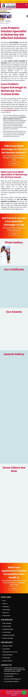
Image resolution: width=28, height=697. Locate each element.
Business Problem (7, 661)
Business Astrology (7, 638)
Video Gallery (6, 609)
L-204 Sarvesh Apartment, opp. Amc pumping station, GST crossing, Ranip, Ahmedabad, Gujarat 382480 (14, 669)
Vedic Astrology (6, 623)
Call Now (14, 163)
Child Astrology (6, 626)
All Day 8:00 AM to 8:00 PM (11, 681)
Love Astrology (6, 632)
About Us (4, 603)
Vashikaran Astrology (8, 635)
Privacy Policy (6, 615)
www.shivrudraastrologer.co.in (12, 679)
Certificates (5, 606)
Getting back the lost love (9, 652)
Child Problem (6, 658)
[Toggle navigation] (26, 4)
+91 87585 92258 (8, 676)
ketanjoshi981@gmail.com (11, 674)
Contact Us (5, 612)
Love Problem (6, 649)
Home (4, 600)
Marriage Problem (7, 646)
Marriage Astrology (7, 629)
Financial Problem (7, 655)
